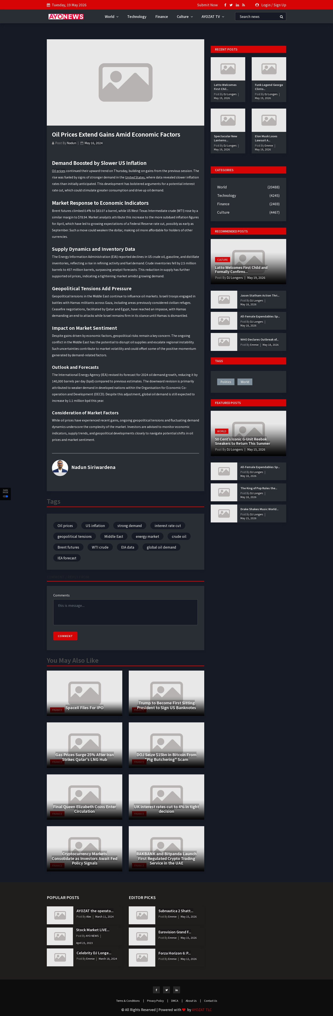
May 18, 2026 (248, 304)
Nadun (71, 143)
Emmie (268, 145)
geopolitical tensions (75, 536)
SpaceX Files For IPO (85, 707)
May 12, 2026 (189, 959)
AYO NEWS (92, 935)
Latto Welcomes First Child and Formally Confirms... (241, 269)
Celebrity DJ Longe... (94, 952)
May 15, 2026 (256, 449)
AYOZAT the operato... (95, 910)
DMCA (176, 1000)
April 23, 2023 (84, 943)
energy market (147, 536)
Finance (161, 16)
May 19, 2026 (222, 98)
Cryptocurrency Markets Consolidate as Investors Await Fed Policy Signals (84, 858)
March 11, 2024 (104, 916)
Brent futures (68, 547)
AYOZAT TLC (202, 1009)
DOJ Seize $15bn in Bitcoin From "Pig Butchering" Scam (166, 757)
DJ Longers (229, 94)
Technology (136, 16)
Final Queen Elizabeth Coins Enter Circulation (84, 809)
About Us (193, 1000)
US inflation (95, 525)
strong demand (130, 525)
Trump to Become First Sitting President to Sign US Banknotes (166, 705)
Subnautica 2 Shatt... (176, 910)
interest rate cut (168, 525)
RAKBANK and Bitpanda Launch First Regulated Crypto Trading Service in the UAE (166, 858)
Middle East (113, 536)
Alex (88, 916)
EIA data (127, 547)
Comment (65, 636)
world (245, 382)
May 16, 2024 (94, 143)
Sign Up (279, 4)
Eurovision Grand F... (175, 931)
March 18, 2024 (108, 958)
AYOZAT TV (213, 16)
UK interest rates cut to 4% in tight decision (166, 809)
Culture (185, 16)
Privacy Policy (157, 1000)
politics (225, 382)
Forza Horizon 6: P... (175, 953)
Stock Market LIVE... (92, 929)
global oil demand (161, 547)
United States (135, 177)
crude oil (179, 536)
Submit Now (207, 4)
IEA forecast (67, 557)
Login (265, 4)
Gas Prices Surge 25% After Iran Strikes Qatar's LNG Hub (84, 757)
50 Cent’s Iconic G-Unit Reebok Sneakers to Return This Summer (242, 441)
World (111, 16)
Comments (61, 595)
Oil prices (58, 171)
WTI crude (100, 547)
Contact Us (210, 1000)
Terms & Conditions (130, 1000)
